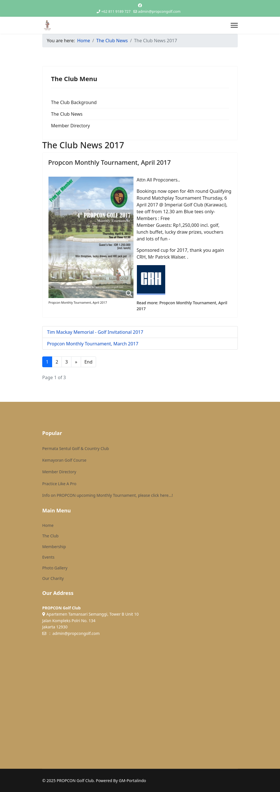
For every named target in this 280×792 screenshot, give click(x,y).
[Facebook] (140, 5)
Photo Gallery (54, 568)
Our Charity (53, 578)
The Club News (66, 114)
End (88, 362)
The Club (50, 535)
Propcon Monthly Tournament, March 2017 (92, 344)
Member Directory (70, 126)
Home (48, 525)
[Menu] (234, 25)
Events (48, 557)
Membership (54, 546)
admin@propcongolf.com (159, 11)
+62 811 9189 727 (115, 11)
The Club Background (74, 102)
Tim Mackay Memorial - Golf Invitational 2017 (95, 332)
